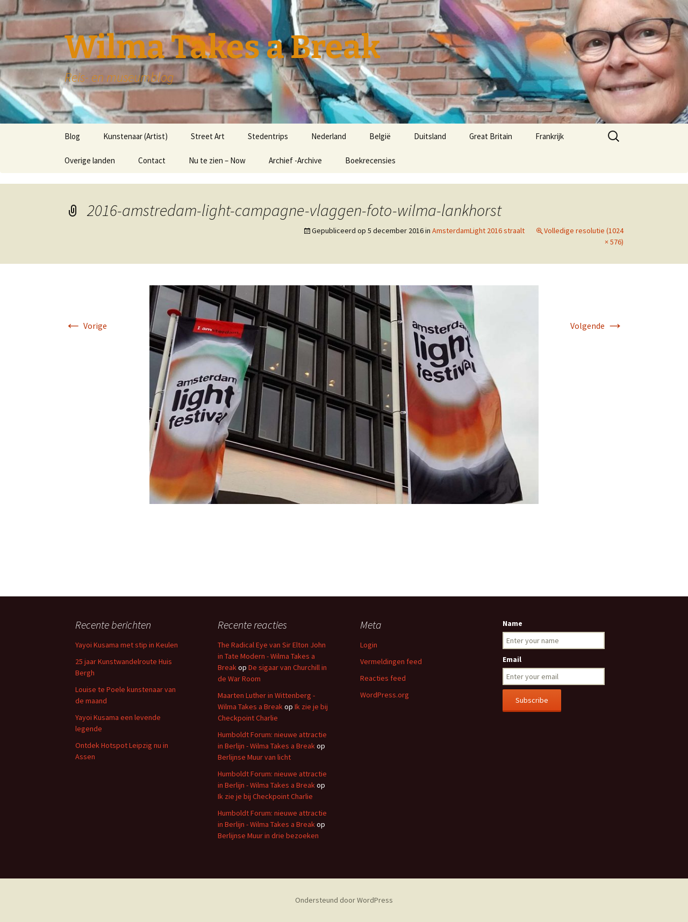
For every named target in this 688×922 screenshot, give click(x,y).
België (380, 136)
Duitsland (430, 136)
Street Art (208, 136)
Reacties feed (383, 678)
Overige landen (89, 160)
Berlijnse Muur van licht (254, 757)
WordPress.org (384, 695)
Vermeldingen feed (391, 661)
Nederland (328, 136)
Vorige (85, 325)
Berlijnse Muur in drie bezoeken (268, 835)
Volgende (597, 325)
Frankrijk (549, 136)
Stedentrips (268, 136)
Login (368, 645)
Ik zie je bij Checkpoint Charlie (265, 796)
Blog (72, 136)
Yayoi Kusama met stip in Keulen (126, 645)
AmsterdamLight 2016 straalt (478, 230)
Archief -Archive (295, 160)
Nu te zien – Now (217, 160)
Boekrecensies (370, 160)
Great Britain (490, 136)
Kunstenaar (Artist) (135, 136)
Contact (152, 160)
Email (512, 659)
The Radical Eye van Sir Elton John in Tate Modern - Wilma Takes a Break (272, 656)
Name (512, 623)
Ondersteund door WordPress (344, 900)
